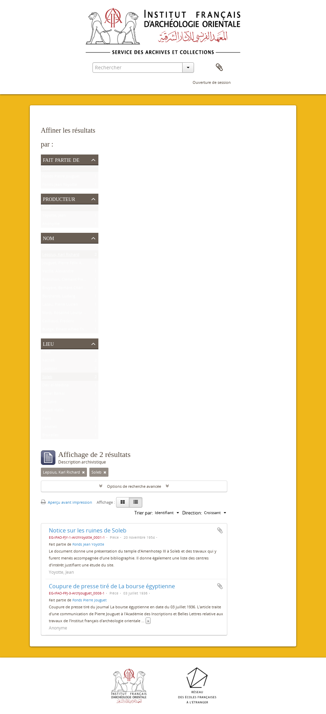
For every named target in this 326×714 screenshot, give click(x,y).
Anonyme (51, 225)
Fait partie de (61, 159)
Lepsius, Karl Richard (60, 255)
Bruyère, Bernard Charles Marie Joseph (76, 289)
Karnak (48, 361)
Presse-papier (219, 67)
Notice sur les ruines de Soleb (87, 530)
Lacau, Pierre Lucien (60, 305)
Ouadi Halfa (53, 411)
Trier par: (143, 513)
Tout (46, 169)
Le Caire (49, 403)
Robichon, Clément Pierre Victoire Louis (77, 280)
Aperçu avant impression (66, 502)
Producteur (59, 198)
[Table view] (135, 502)
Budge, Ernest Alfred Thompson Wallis (76, 330)
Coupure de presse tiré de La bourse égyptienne (112, 586)
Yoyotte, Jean (54, 216)
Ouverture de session (212, 82)
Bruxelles (50, 436)
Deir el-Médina (55, 386)
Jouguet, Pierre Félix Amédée (68, 264)
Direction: (192, 513)
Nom (48, 237)
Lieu (48, 343)
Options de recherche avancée (134, 486)
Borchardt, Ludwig (58, 297)
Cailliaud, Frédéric (58, 322)
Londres (49, 428)
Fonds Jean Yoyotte (59, 185)
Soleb (47, 378)
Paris (46, 419)
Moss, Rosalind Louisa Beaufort (70, 314)
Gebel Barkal (53, 394)
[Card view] (122, 502)
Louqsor (49, 369)
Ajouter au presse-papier (220, 530)
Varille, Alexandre (57, 272)
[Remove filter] (83, 472)
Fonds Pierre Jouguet (61, 177)
